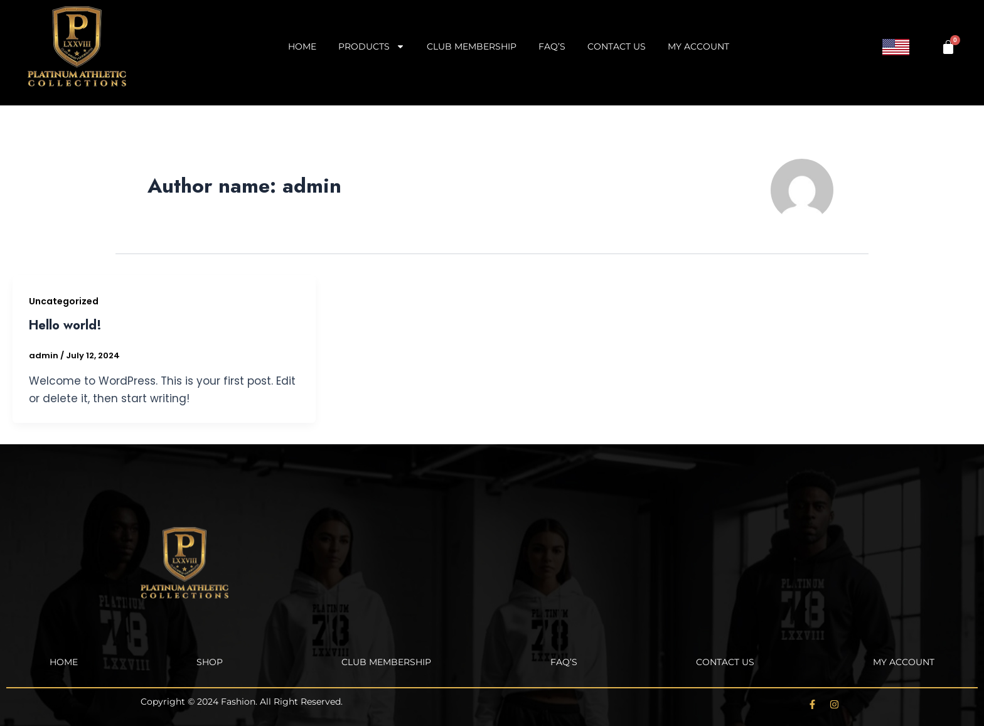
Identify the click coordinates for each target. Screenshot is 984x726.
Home (302, 46)
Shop (209, 662)
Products (371, 46)
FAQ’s (551, 46)
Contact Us (616, 46)
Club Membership (471, 46)
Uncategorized (64, 301)
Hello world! (65, 325)
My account (698, 46)
